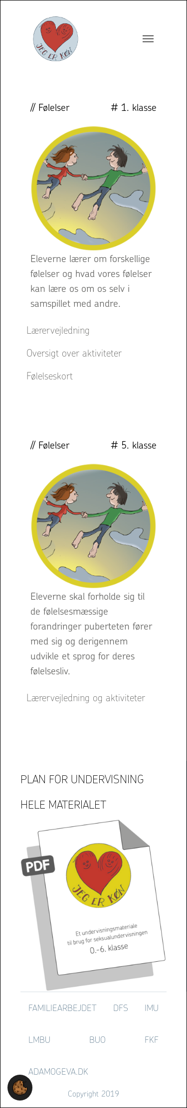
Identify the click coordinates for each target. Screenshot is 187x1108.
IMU (152, 1008)
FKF (152, 1039)
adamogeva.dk (58, 1071)
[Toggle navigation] (148, 38)
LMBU (39, 1039)
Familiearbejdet (62, 1008)
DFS (120, 1008)
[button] (19, 1086)
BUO (97, 1039)
